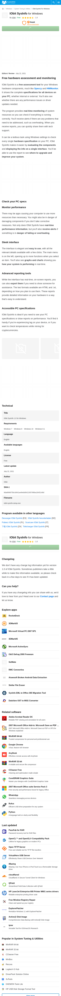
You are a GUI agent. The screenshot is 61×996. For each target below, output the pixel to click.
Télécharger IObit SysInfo (34, 526)
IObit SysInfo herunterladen (39, 518)
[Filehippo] (8, 2)
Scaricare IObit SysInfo (35, 522)
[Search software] (53, 2)
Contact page (47, 596)
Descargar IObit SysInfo (12, 518)
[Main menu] (58, 2)
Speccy (38, 88)
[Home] (3, 9)
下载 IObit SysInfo (9, 526)
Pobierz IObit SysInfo (11, 522)
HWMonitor (52, 88)
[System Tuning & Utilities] (22, 9)
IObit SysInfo (26, 13)
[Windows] (9, 9)
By (13, 18)
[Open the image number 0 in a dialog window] (20, 348)
